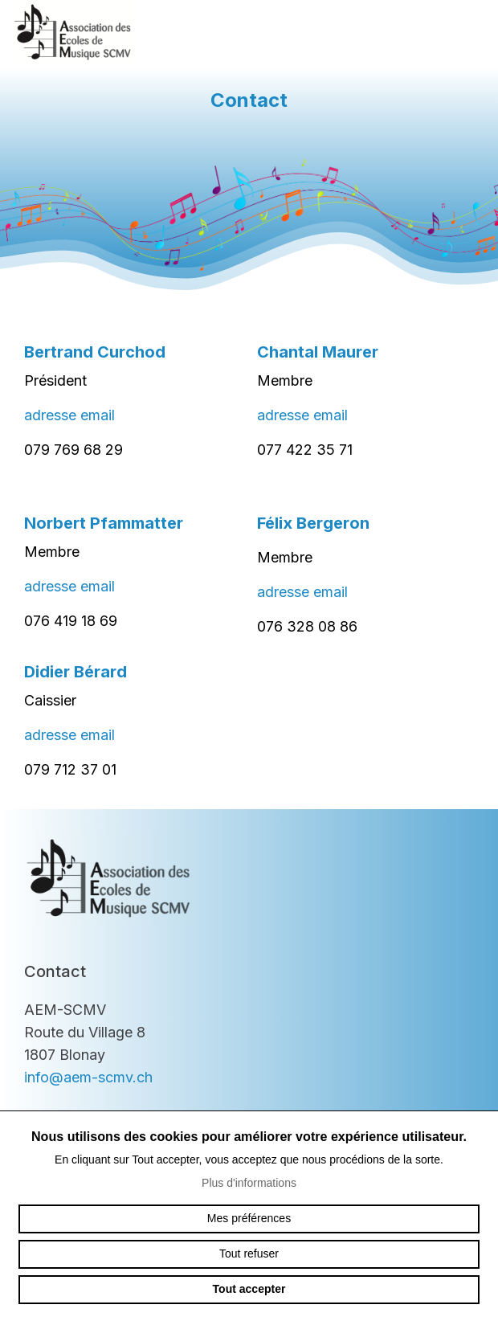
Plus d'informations (249, 1182)
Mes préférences (249, 1218)
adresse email (69, 415)
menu (470, 32)
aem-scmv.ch (72, 32)
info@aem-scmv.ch (88, 1077)
